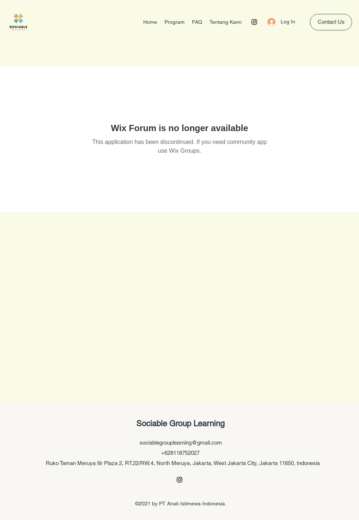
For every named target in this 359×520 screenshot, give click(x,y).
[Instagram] (254, 22)
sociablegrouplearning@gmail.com (181, 442)
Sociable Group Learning (180, 423)
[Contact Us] (331, 22)
